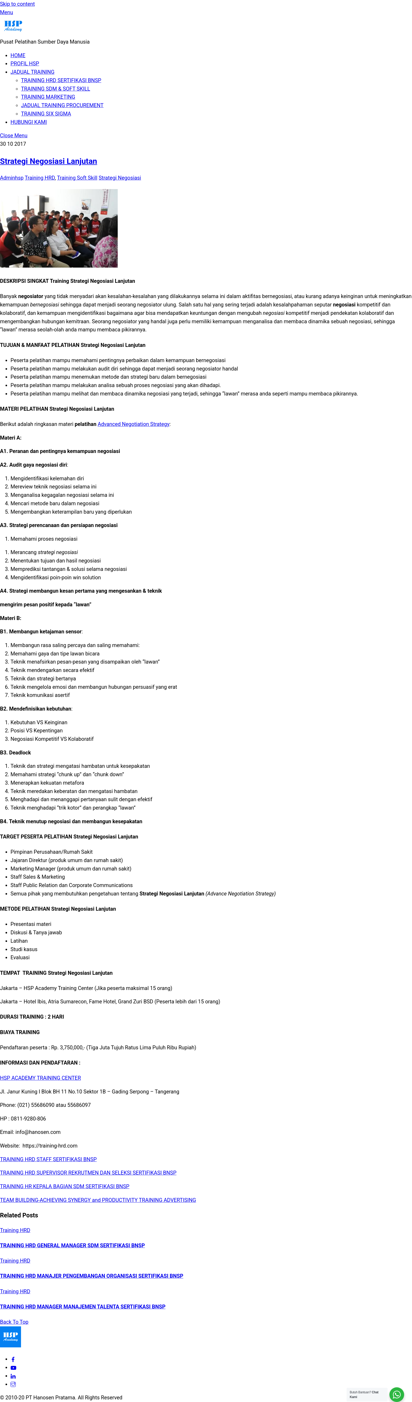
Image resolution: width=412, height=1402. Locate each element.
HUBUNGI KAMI (29, 122)
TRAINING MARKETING (48, 97)
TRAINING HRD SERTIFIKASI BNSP (61, 80)
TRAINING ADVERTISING (167, 1200)
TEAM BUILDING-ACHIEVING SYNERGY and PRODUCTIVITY (69, 1200)
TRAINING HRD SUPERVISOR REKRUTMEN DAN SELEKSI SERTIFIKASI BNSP (88, 1173)
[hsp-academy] (13, 1359)
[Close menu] (14, 136)
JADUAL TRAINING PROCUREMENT (62, 105)
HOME (18, 56)
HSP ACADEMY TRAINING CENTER (40, 1078)
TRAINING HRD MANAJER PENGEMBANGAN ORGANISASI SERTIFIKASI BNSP (91, 1276)
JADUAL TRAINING (32, 72)
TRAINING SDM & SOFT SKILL (55, 89)
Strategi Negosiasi (120, 178)
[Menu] (6, 12)
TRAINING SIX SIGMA (46, 114)
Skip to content (17, 4)
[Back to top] (14, 1322)
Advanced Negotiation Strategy (133, 424)
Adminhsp (12, 178)
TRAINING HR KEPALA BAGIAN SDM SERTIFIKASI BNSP (64, 1187)
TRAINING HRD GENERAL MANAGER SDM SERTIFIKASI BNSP (72, 1246)
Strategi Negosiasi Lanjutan (48, 161)
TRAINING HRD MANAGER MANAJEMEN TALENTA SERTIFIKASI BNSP (83, 1307)
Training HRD (40, 178)
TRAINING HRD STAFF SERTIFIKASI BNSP (48, 1159)
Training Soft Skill (77, 178)
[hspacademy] (13, 1384)
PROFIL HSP (25, 64)
